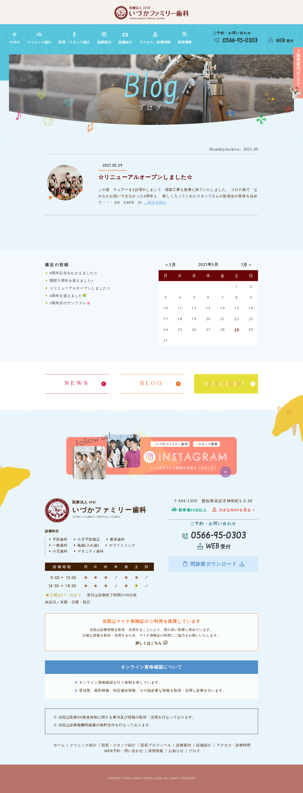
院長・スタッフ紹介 (74, 37)
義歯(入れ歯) (85, 545)
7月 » (246, 264)
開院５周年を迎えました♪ (72, 280)
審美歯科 (115, 539)
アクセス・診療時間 (155, 37)
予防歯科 (58, 539)
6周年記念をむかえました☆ (74, 273)
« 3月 (170, 264)
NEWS (77, 384)
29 (236, 329)
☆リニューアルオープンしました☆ (145, 177)
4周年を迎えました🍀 (68, 296)
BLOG (151, 384)
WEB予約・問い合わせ (123, 751)
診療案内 (104, 37)
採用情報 (185, 37)
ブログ (194, 751)
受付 (285, 41)
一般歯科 (58, 545)
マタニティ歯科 (88, 551)
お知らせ (176, 751)
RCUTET (225, 384)
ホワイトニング (119, 545)
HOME (14, 37)
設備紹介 (125, 37)
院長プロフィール (156, 745)
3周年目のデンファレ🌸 (70, 303)
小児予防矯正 (86, 539)
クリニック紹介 (39, 37)
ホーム (59, 745)
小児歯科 (58, 551)
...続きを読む (155, 202)
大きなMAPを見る (233, 510)
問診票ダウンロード (213, 564)
